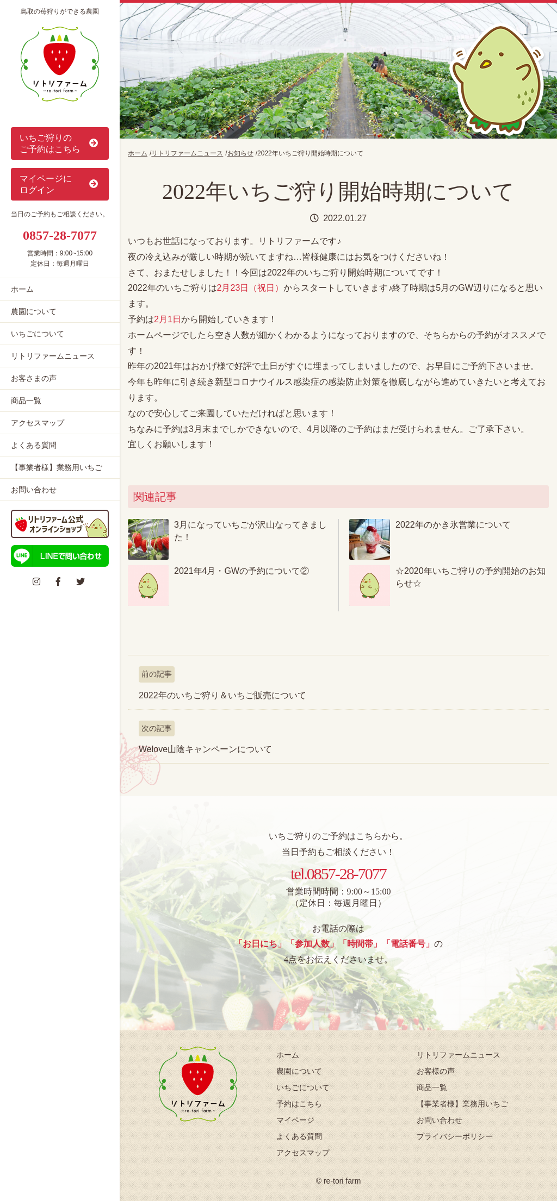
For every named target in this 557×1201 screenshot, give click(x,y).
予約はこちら (299, 1103)
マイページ (295, 1120)
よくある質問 (34, 445)
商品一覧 (26, 400)
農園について (34, 311)
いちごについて (37, 333)
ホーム (22, 289)
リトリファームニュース (53, 356)
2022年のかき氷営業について (453, 524)
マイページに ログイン (60, 184)
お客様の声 (436, 1071)
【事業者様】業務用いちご (56, 467)
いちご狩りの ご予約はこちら (60, 143)
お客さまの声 (34, 378)
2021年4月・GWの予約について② (241, 571)
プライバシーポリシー (455, 1136)
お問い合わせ (34, 489)
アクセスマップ (37, 422)
